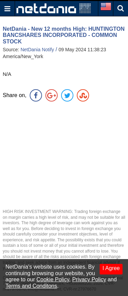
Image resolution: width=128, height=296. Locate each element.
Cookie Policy (53, 279)
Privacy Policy (89, 279)
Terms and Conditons (31, 286)
